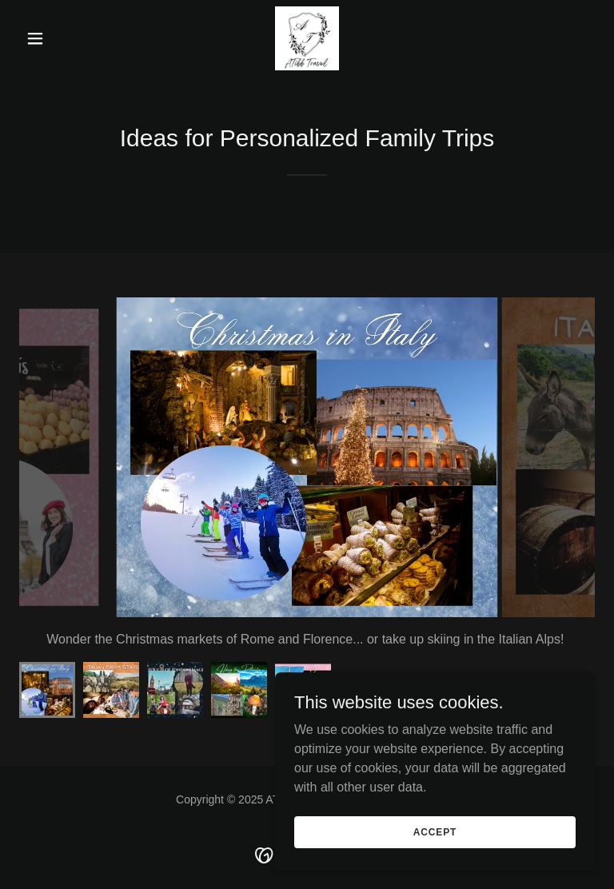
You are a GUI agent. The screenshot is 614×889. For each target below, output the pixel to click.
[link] (307, 38)
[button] (62, 38)
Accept (435, 831)
